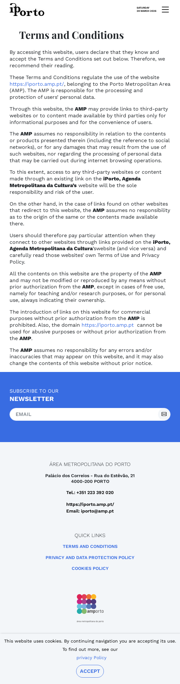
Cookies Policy (90, 568)
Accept (90, 671)
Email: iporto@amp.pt (90, 510)
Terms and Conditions (90, 546)
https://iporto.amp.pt (108, 325)
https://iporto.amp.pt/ (37, 84)
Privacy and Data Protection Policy (90, 557)
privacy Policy (91, 657)
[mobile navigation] (163, 9)
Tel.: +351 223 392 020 (90, 492)
